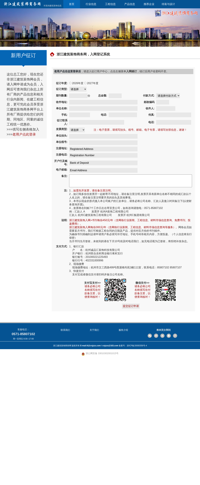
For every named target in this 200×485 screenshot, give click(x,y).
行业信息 (91, 4)
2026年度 (66, 88)
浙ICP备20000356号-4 (137, 471)
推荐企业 (149, 4)
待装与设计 (168, 4)
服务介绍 (123, 455)
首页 (71, 4)
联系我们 (65, 455)
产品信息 (129, 4)
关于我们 (94, 455)
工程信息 (110, 4)
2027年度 (81, 88)
